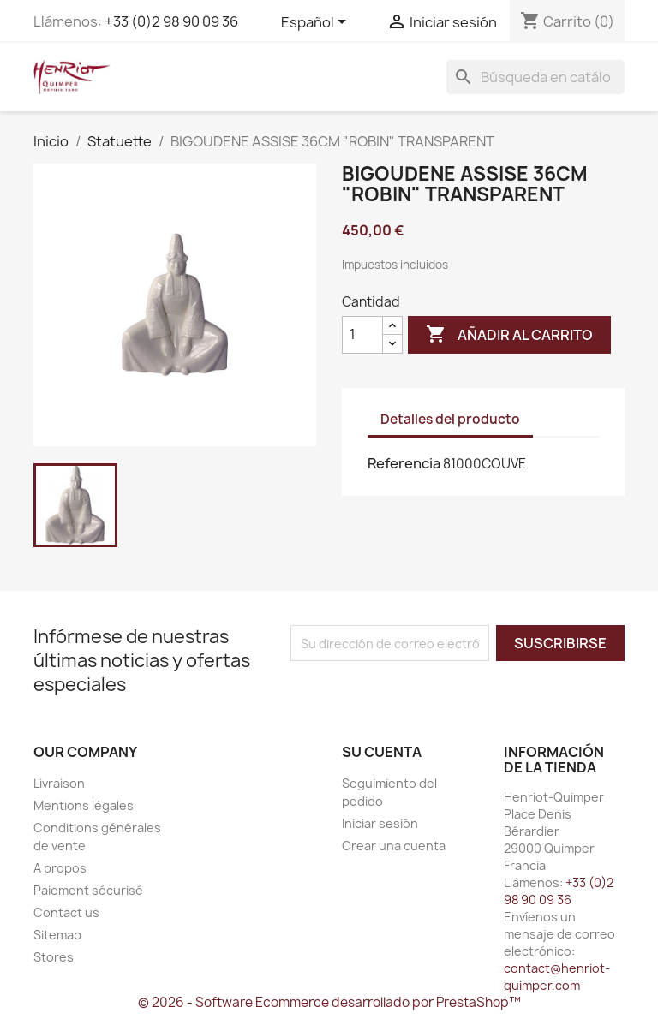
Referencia (404, 463)
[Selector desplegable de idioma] (316, 23)
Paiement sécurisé (88, 890)
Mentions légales (83, 805)
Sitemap (57, 935)
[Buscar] (535, 77)
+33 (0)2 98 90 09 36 (171, 21)
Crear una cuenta (394, 845)
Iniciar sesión (380, 823)
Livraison (59, 783)
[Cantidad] (362, 335)
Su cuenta (382, 751)
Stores (53, 957)
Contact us (66, 912)
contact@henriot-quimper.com (557, 976)
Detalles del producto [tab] (450, 419)
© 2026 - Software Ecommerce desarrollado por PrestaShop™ (329, 1002)
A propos (60, 868)
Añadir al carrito (509, 335)
